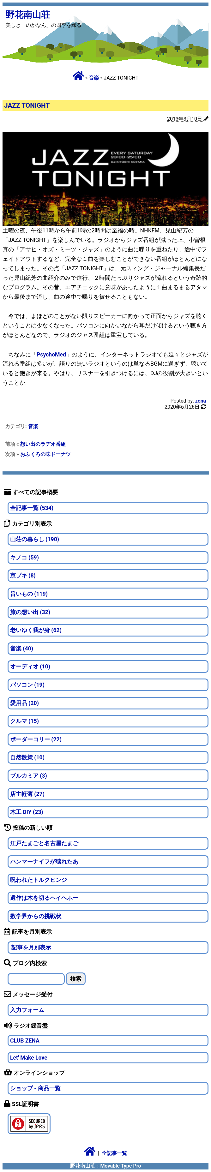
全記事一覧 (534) (31, 508)
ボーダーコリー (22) (36, 739)
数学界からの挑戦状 (35, 916)
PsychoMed (51, 354)
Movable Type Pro (120, 1166)
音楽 (94, 78)
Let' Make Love (28, 1058)
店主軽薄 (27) (27, 794)
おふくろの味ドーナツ (45, 454)
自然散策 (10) (27, 757)
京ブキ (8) (23, 575)
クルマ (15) (24, 721)
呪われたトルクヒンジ (38, 880)
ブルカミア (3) (28, 776)
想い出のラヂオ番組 (43, 444)
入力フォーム (27, 1010)
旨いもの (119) (29, 594)
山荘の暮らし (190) (34, 539)
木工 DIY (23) (26, 812)
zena (200, 401)
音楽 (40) (21, 648)
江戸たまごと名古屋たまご (44, 843)
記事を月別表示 (30, 947)
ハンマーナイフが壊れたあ (44, 861)
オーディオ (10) (30, 666)
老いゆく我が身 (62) (36, 630)
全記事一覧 (114, 1153)
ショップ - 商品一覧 (35, 1088)
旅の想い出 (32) (30, 612)
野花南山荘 (28, 14)
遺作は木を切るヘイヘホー (44, 898)
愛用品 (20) (24, 703)
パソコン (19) (27, 685)
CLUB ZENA (24, 1040)
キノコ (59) (24, 557)
